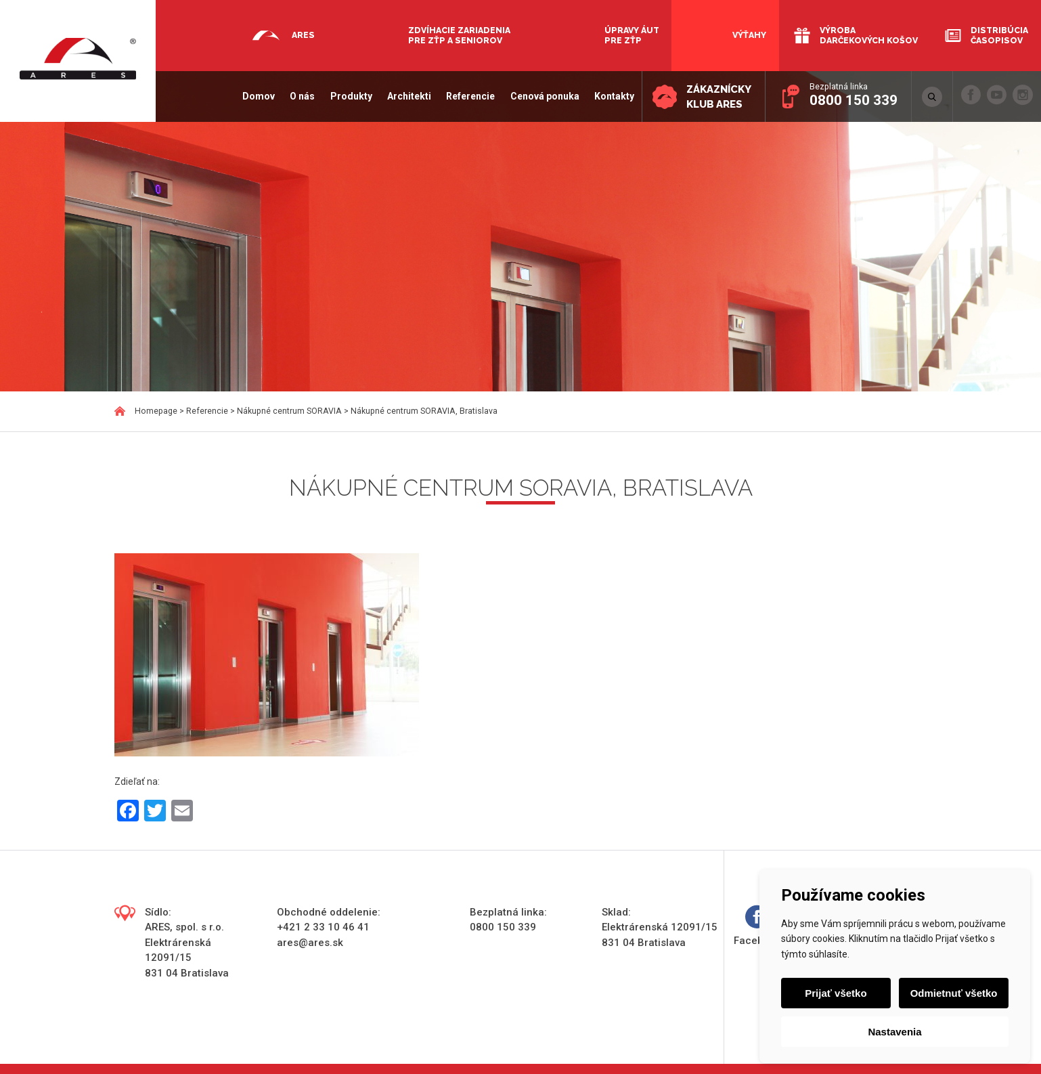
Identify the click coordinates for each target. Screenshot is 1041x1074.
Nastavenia (894, 1031)
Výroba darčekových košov (869, 35)
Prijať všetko (835, 993)
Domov (258, 96)
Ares (303, 35)
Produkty (351, 96)
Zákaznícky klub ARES (718, 97)
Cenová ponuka (544, 96)
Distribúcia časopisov (999, 35)
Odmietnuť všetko (954, 993)
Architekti (409, 96)
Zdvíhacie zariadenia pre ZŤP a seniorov (459, 35)
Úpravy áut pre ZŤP (631, 35)
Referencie (470, 96)
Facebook (757, 926)
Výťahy (749, 35)
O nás (302, 96)
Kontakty (614, 96)
